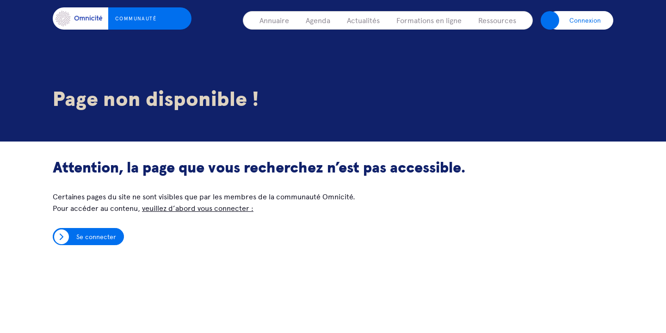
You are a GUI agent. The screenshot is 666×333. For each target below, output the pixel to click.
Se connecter (96, 236)
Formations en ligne (429, 20)
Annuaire (274, 20)
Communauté (135, 18)
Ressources (497, 20)
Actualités (363, 20)
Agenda (318, 20)
